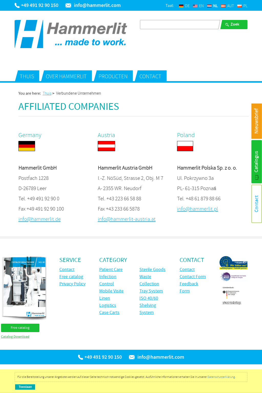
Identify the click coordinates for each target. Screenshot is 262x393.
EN (198, 5)
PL (242, 5)
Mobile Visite (111, 291)
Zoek (235, 24)
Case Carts (109, 313)
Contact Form (193, 277)
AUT (227, 5)
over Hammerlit (66, 76)
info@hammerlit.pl (197, 208)
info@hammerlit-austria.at (127, 219)
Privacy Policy (72, 284)
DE (184, 5)
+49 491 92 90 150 (39, 5)
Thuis (27, 76)
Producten (113, 76)
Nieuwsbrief (256, 121)
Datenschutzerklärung (221, 377)
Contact (150, 76)
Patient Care (111, 270)
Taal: (170, 5)
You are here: (29, 93)
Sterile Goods (152, 270)
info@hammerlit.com (97, 5)
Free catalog (20, 327)
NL (212, 6)
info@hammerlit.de (39, 219)
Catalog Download (15, 336)
